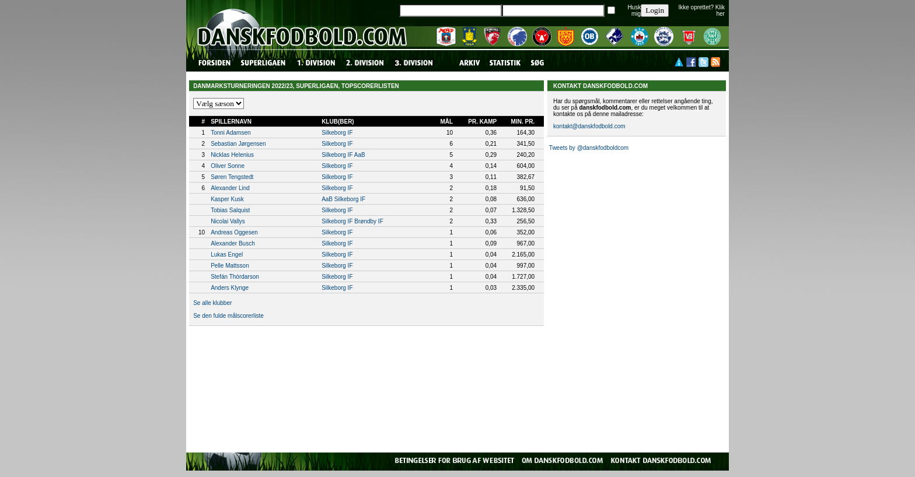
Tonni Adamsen (230, 132)
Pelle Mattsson (230, 265)
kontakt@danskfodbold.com (589, 126)
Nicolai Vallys (228, 221)
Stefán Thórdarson (235, 276)
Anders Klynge (230, 288)
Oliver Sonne (228, 166)
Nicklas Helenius (232, 155)
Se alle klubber (212, 303)
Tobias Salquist (230, 210)
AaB (359, 155)
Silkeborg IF (337, 132)
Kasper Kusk (227, 199)
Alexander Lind (230, 188)
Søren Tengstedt (232, 177)
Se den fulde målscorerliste (228, 316)
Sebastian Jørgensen (238, 144)
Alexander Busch (233, 243)
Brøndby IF (368, 221)
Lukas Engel (227, 254)
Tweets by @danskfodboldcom (588, 148)
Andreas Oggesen (234, 232)
